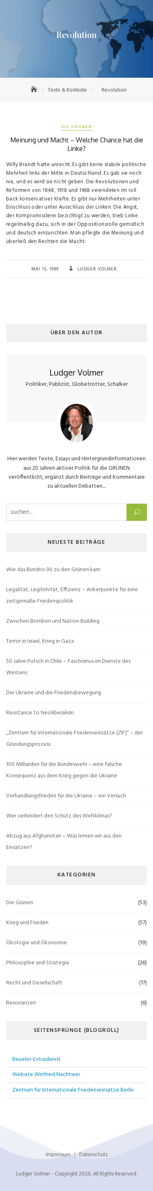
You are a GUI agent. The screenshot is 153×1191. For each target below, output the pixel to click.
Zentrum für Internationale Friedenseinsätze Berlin (73, 1090)
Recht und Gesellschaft (34, 983)
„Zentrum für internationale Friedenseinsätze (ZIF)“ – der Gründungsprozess (74, 738)
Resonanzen (21, 1003)
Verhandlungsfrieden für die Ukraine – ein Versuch (66, 796)
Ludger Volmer (96, 269)
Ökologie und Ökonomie (36, 943)
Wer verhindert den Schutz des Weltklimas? (59, 816)
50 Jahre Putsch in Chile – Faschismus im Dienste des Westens (68, 667)
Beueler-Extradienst (36, 1059)
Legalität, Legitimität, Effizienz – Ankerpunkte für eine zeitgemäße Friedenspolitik (72, 595)
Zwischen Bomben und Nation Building (53, 621)
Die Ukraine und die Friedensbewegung (53, 693)
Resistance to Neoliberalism (40, 713)
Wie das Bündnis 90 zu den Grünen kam (53, 569)
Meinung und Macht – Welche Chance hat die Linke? (76, 144)
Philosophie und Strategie (37, 963)
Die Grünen (76, 127)
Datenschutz (93, 1154)
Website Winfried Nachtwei (46, 1074)
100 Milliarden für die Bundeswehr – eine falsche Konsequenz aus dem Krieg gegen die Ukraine (64, 770)
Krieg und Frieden (27, 923)
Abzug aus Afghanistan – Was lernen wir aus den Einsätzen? (64, 841)
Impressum (58, 1154)
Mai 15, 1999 (45, 269)
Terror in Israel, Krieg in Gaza (40, 641)
